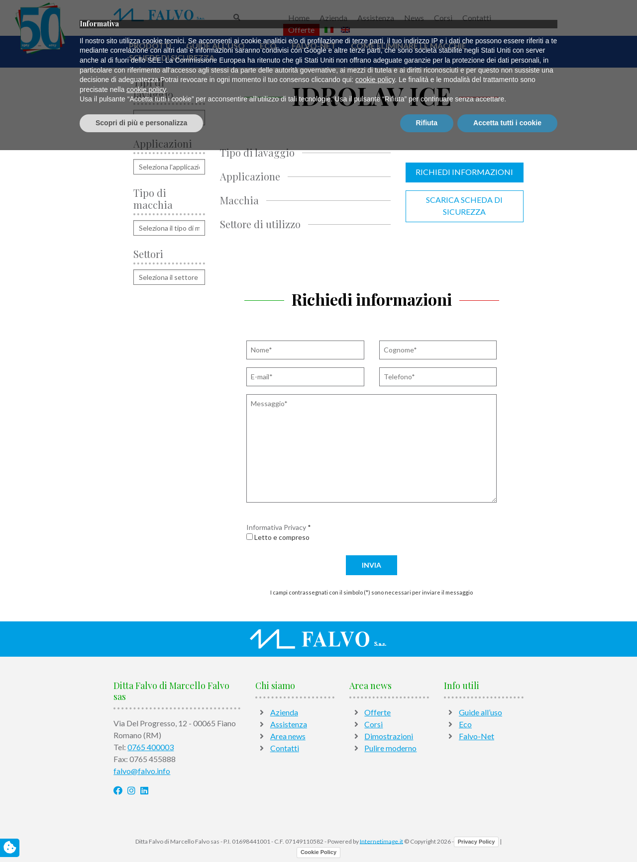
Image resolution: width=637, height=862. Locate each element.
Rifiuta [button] (427, 835)
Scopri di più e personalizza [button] (141, 835)
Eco (268, 45)
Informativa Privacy (276, 527)
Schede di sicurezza (171, 57)
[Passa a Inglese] (345, 30)
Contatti (476, 17)
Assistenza (375, 17)
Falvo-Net (314, 45)
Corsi (443, 17)
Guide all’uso (215, 45)
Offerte (301, 29)
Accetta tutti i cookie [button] (507, 835)
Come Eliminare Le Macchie (408, 45)
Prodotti (150, 45)
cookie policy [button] (375, 792)
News (414, 17)
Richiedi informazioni (464, 171)
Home (299, 17)
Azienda (333, 17)
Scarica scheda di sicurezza (464, 205)
